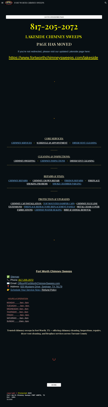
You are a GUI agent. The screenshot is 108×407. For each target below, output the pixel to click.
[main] (54, 33)
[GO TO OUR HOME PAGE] (54, 17)
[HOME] (54, 385)
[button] (2, 2)
